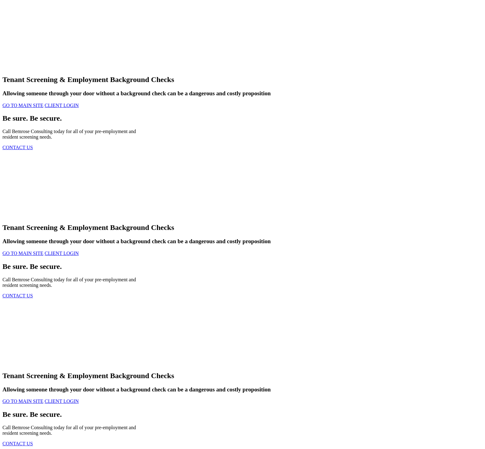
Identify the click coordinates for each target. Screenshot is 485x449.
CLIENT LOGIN (62, 105)
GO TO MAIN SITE (22, 105)
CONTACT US (17, 147)
